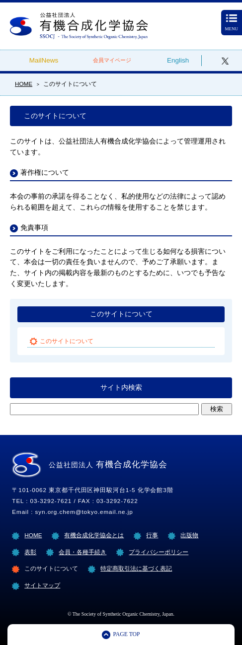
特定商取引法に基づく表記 (136, 568)
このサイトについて (121, 314)
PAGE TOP (126, 634)
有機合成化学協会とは (94, 535)
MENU (232, 22)
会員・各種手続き (82, 552)
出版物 (189, 535)
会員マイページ (112, 60)
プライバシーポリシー (158, 552)
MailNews (44, 60)
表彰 (30, 552)
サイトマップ (42, 585)
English (178, 60)
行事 (152, 535)
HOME (33, 535)
